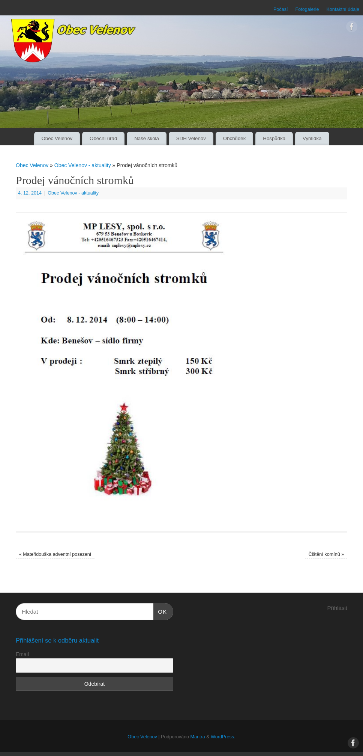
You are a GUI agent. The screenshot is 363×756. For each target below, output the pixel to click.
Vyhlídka (312, 138)
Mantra (197, 736)
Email (22, 654)
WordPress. (223, 736)
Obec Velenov (56, 138)
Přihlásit (337, 608)
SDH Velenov (191, 138)
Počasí (280, 9)
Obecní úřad (103, 138)
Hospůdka (274, 138)
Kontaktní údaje (342, 9)
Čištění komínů (326, 554)
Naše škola (146, 138)
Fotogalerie (307, 9)
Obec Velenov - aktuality (82, 165)
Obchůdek (234, 138)
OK (160, 611)
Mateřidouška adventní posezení (55, 554)
